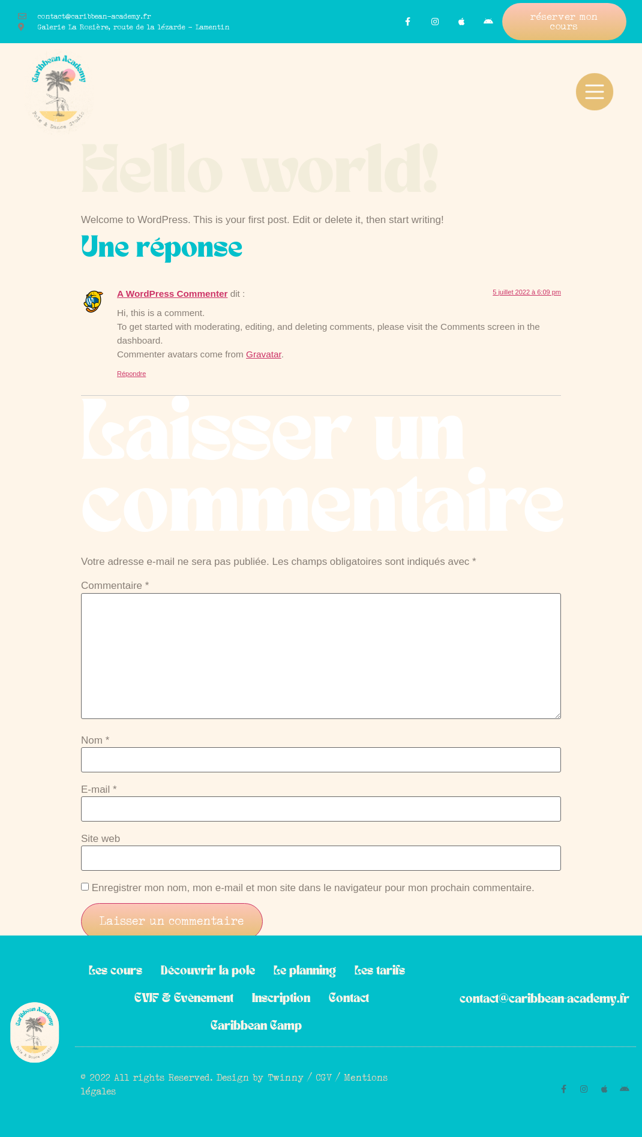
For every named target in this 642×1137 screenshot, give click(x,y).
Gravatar (263, 354)
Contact (349, 998)
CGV (324, 1077)
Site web (100, 839)
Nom (95, 740)
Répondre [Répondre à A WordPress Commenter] (131, 373)
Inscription (281, 998)
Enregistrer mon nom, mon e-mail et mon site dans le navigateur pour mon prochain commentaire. (313, 888)
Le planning (305, 971)
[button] (564, 21)
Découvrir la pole (208, 971)
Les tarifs (380, 971)
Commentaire (115, 585)
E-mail (99, 789)
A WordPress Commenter (172, 293)
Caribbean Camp (256, 1026)
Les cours (115, 971)
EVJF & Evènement (183, 998)
